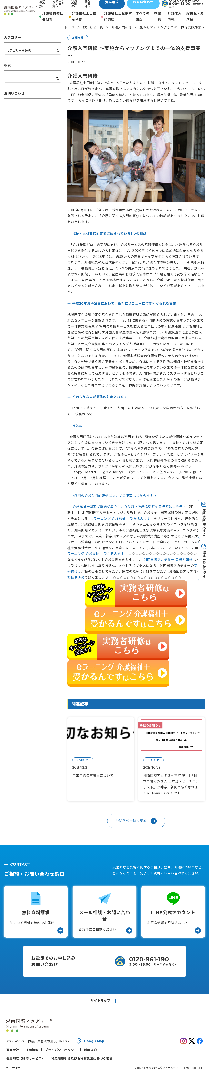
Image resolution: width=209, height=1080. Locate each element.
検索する (57, 78)
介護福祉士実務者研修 (84, 16)
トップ (69, 27)
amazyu (13, 1067)
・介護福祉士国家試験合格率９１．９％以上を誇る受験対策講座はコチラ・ (127, 507)
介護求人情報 (175, 16)
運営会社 (12, 1050)
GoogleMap (94, 1041)
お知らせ (78, 37)
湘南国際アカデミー (158, 560)
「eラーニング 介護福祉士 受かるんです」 (121, 519)
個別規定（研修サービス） (25, 1058)
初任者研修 (75, 577)
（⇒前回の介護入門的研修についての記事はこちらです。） (112, 496)
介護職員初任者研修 (52, 16)
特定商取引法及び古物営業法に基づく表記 (82, 1058)
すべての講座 (142, 16)
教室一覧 (157, 16)
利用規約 (90, 1050)
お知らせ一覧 (93, 27)
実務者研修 (183, 560)
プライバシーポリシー (61, 1050)
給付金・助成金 (195, 16)
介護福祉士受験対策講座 (118, 16)
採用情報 (32, 1050)
